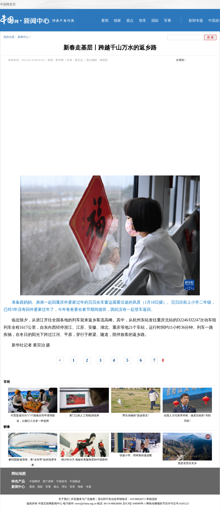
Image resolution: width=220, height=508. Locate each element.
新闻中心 (23, 37)
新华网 (60, 60)
